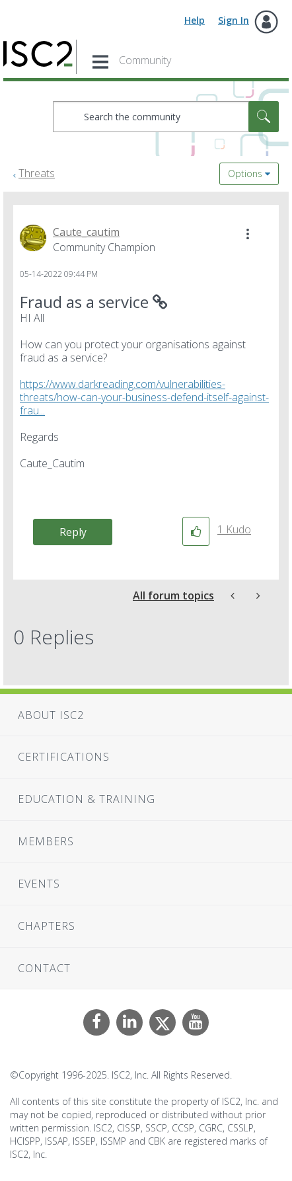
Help (194, 20)
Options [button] (245, 173)
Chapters (46, 926)
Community (145, 60)
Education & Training (86, 799)
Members (46, 841)
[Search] (166, 116)
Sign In (233, 20)
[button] (248, 234)
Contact (44, 968)
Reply (73, 532)
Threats (36, 173)
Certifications (64, 756)
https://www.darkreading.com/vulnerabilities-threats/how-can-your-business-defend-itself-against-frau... (144, 397)
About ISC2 (51, 715)
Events (39, 883)
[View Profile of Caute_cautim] (86, 232)
